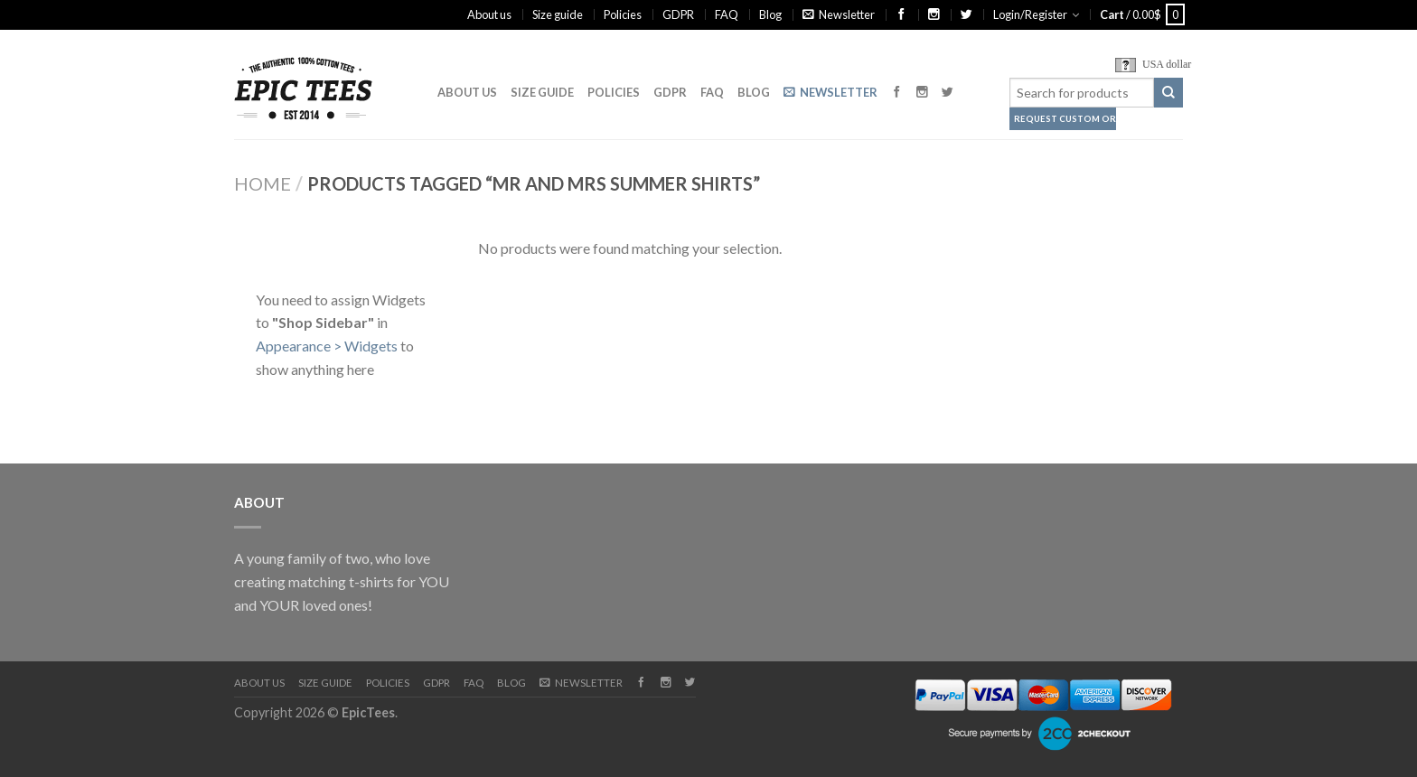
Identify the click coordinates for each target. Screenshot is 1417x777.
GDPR (678, 14)
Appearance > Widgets (327, 345)
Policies (623, 14)
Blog (770, 14)
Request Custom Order (1065, 119)
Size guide (557, 14)
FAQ (726, 14)
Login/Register (1030, 14)
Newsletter (838, 14)
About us (489, 14)
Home (262, 183)
